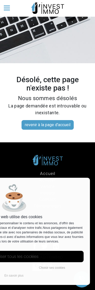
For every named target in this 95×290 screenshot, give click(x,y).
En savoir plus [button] (13, 275)
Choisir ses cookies (52, 268)
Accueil (47, 173)
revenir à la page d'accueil (47, 124)
